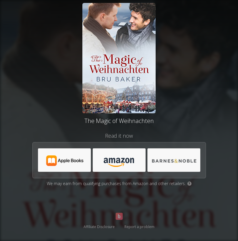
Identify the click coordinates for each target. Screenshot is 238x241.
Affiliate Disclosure (99, 226)
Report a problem (139, 226)
